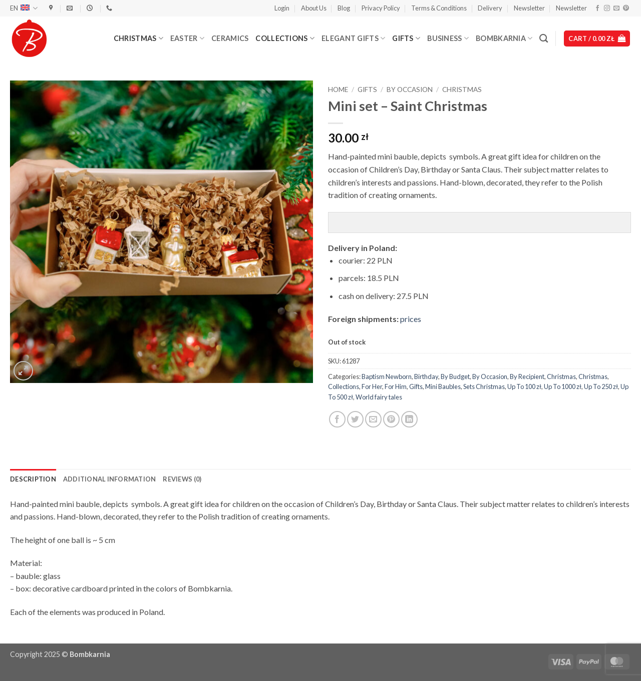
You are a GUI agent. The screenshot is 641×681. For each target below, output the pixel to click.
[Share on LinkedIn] (409, 419)
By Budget (455, 376)
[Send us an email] (616, 8)
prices (410, 319)
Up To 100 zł (524, 386)
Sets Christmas (484, 386)
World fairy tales (379, 397)
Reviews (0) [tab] (182, 479)
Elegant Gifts (353, 38)
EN (24, 8)
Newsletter (529, 8)
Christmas (138, 38)
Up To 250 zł (601, 386)
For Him (396, 386)
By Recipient (527, 376)
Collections (284, 38)
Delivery (490, 8)
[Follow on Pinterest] (626, 8)
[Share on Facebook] (337, 419)
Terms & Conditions (439, 8)
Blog (344, 8)
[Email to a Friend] (373, 419)
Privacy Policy (381, 8)
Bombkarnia (504, 38)
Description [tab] (33, 479)
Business (448, 38)
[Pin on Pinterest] (391, 419)
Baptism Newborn (387, 376)
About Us (314, 8)
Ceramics (229, 38)
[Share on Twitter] (355, 419)
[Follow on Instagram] (607, 8)
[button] (281, 8)
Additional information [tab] (109, 479)
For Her (372, 386)
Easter (187, 38)
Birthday (426, 376)
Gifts (406, 38)
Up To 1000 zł (562, 386)
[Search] (543, 38)
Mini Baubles (443, 386)
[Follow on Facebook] (597, 8)
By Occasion (410, 90)
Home (338, 90)
